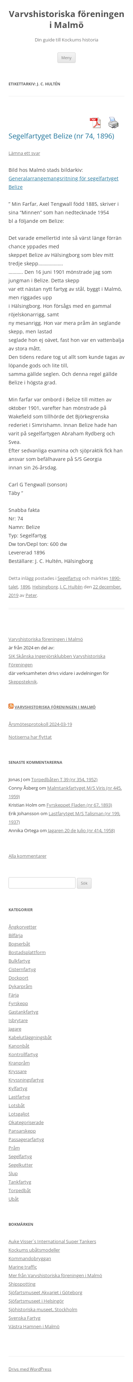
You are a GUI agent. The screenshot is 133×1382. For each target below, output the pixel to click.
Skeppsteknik (23, 681)
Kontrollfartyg (23, 1054)
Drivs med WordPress (30, 1369)
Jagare (15, 1029)
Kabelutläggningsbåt (30, 1037)
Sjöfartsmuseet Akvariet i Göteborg (45, 1292)
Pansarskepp (22, 1131)
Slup (13, 1173)
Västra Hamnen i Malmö (34, 1326)
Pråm (14, 1148)
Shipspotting (22, 1284)
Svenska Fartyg (24, 1318)
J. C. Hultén (71, 586)
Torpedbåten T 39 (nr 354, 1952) (64, 779)
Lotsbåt (17, 1105)
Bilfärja (16, 935)
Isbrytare (18, 1020)
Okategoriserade (26, 1122)
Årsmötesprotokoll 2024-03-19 (40, 724)
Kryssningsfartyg (26, 1080)
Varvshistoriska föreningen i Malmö (66, 19)
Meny (66, 57)
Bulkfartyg (19, 961)
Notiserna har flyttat (30, 737)
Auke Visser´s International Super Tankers (52, 1241)
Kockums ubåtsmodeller (34, 1250)
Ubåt (14, 1199)
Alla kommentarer (27, 856)
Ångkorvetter (23, 927)
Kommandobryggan (30, 1258)
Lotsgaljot (19, 1114)
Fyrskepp (18, 1003)
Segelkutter (21, 1165)
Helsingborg (45, 586)
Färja (14, 995)
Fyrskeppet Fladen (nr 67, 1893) (79, 805)
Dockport (18, 978)
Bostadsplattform (27, 952)
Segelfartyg (69, 578)
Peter (31, 595)
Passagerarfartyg (26, 1139)
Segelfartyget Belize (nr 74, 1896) (61, 136)
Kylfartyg (18, 1088)
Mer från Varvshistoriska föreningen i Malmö (55, 1275)
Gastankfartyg (23, 1012)
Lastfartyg (19, 1097)
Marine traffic (23, 1267)
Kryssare (18, 1071)
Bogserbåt (19, 944)
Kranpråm (19, 1063)
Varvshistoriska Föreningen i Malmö (55, 707)
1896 (25, 586)
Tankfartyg (20, 1182)
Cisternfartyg (22, 969)
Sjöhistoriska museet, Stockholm (43, 1309)
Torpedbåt (20, 1190)
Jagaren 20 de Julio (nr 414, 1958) (81, 830)
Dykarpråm (20, 986)
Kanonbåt (19, 1046)
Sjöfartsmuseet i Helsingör (36, 1301)
